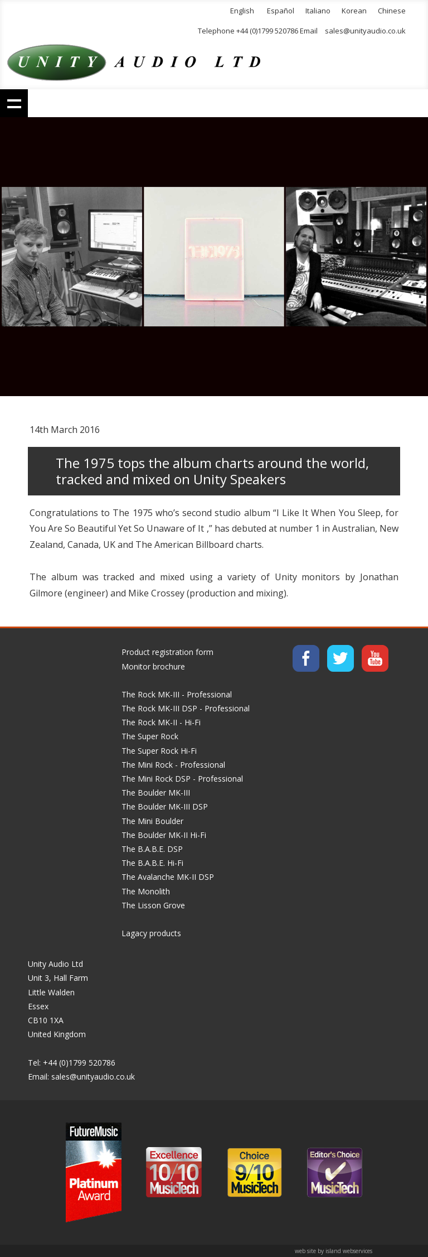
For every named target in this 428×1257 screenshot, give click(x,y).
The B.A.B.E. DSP (152, 849)
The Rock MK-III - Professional (176, 694)
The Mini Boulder (152, 821)
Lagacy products (151, 933)
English (242, 11)
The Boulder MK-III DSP (164, 806)
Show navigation (14, 103)
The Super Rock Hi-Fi (159, 750)
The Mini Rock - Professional (173, 764)
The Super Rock (149, 736)
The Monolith (145, 891)
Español (280, 11)
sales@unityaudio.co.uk (365, 31)
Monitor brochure (153, 666)
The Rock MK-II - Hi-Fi (161, 722)
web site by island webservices (333, 1251)
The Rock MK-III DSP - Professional (185, 708)
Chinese (392, 11)
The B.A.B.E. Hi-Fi (152, 863)
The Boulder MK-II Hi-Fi (163, 835)
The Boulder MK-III (155, 792)
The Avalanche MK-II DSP (167, 876)
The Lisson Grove (153, 905)
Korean (354, 11)
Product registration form (167, 652)
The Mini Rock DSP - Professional (182, 778)
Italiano (317, 11)
